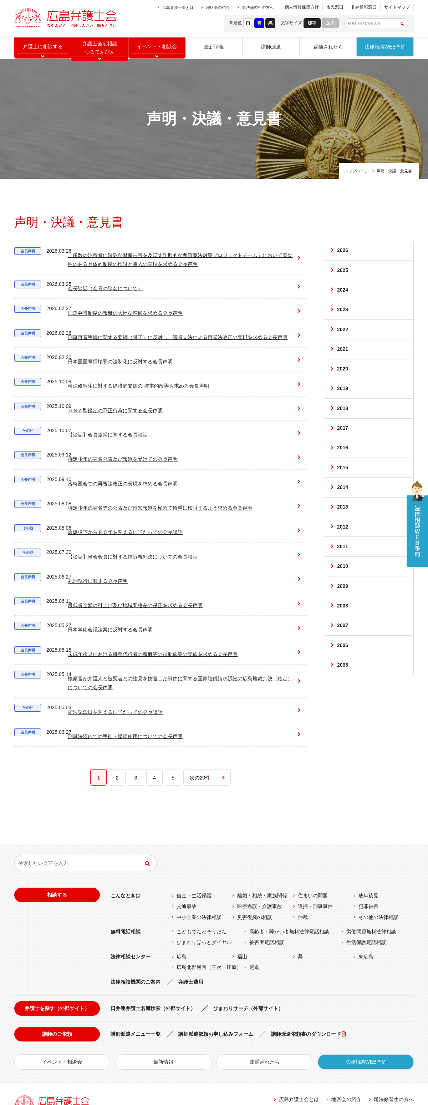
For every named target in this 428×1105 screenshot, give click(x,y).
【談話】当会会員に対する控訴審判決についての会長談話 (120, 509)
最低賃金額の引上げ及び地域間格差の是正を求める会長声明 (122, 549)
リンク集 (268, 1041)
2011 (342, 574)
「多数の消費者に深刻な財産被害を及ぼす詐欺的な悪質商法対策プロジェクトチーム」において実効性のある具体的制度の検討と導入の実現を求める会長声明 (147, 255)
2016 (342, 466)
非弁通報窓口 (364, 7)
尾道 (254, 894)
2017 (342, 445)
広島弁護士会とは (178, 7)
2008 (342, 638)
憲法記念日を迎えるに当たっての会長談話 (102, 639)
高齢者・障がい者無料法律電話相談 (289, 858)
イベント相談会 (157, 48)
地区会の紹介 (218, 7)
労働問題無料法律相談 (371, 858)
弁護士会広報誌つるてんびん (99, 48)
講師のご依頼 (57, 961)
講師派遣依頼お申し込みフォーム (215, 961)
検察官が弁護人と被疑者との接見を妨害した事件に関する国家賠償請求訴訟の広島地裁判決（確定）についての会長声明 (150, 613)
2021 (342, 359)
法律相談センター (131, 884)
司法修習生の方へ (258, 7)
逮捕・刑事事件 (315, 833)
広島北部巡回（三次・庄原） (209, 894)
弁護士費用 (190, 909)
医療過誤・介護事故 (259, 833)
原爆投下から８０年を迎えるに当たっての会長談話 (112, 489)
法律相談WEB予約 (385, 48)
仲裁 (303, 844)
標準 (312, 22)
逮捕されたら (328, 48)
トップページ (356, 171)
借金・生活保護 (194, 823)
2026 (342, 251)
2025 (342, 273)
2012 (342, 552)
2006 (342, 681)
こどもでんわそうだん (201, 858)
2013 (342, 531)
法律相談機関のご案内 (135, 909)
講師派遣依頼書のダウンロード (306, 961)
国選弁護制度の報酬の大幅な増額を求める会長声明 (112, 300)
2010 (342, 595)
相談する (57, 822)
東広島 (365, 884)
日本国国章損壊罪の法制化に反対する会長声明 (107, 349)
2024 (342, 294)
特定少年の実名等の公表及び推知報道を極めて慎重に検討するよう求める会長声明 (147, 469)
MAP (130, 1045)
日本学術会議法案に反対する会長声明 (97, 569)
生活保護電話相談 (366, 869)
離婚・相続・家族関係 (262, 823)
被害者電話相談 (266, 869)
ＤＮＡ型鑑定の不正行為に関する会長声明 (102, 389)
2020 (342, 380)
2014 (342, 509)
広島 (182, 884)
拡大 (330, 22)
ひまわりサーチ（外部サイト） (248, 935)
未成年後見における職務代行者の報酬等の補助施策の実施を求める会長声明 (140, 589)
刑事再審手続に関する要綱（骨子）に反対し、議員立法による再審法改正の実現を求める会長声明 (150, 324)
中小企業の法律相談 (199, 844)
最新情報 (214, 48)
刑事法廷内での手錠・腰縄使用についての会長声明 (112, 659)
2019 (342, 402)
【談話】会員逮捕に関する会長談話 (95, 409)
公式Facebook (293, 1061)
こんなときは (126, 823)
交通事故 (187, 833)
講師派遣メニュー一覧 (135, 961)
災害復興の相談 (254, 844)
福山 (242, 884)
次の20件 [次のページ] (200, 700)
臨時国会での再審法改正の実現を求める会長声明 (110, 449)
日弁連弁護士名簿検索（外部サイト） (153, 935)
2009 (342, 617)
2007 (342, 659)
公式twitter (364, 1061)
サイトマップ (397, 7)
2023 (342, 316)
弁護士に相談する (43, 48)
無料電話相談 (126, 858)
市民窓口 (334, 7)
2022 (342, 337)
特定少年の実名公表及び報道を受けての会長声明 (110, 429)
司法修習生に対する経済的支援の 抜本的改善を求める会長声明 (126, 369)
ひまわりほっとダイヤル (204, 869)
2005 (342, 703)
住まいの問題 (313, 823)
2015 (342, 488)
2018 (342, 423)
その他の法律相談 (378, 844)
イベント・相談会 (62, 989)
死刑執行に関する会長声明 (85, 529)
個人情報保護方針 (302, 7)
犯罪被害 (368, 833)
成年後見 (368, 823)
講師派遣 (271, 48)
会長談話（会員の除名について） (92, 280)
